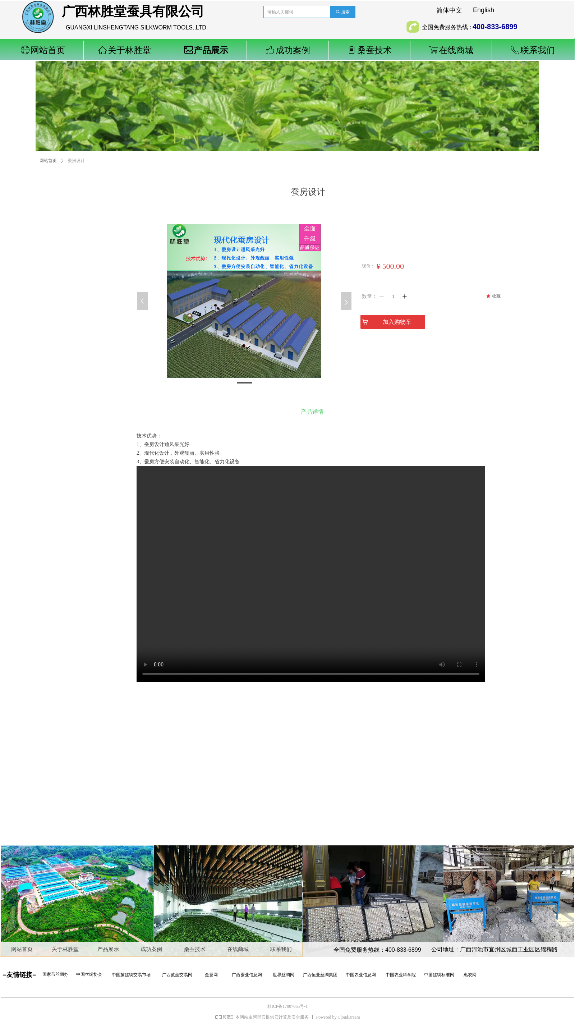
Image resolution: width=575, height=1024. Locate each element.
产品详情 (312, 412)
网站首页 (48, 160)
